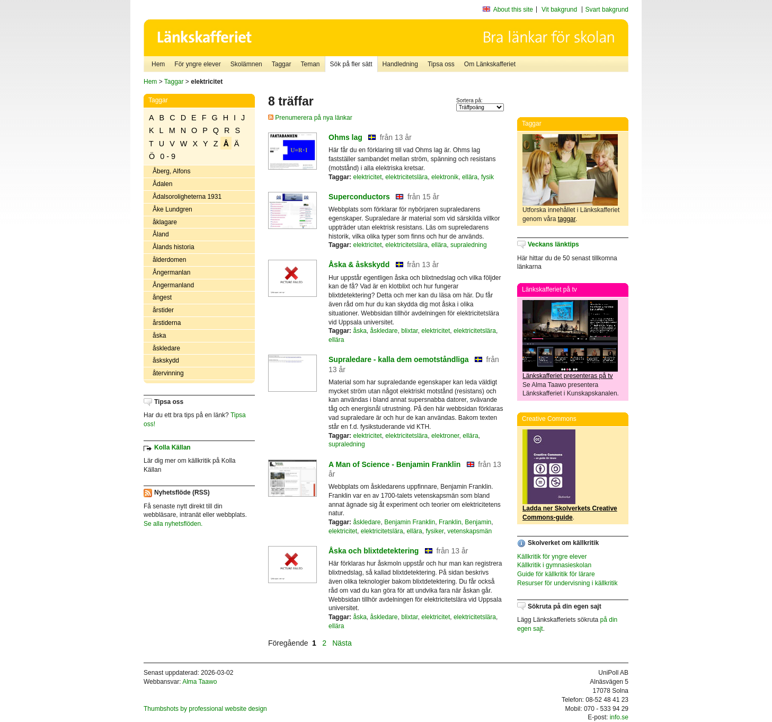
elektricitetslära (406, 177)
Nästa (342, 643)
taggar (566, 219)
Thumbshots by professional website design (205, 708)
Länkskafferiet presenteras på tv (567, 376)
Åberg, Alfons (171, 171)
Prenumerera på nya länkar (310, 117)
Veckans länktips (553, 244)
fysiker (434, 531)
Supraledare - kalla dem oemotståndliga (399, 359)
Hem (158, 64)
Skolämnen (246, 64)
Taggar (281, 64)
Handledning (400, 64)
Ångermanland (173, 285)
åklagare (165, 222)
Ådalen (162, 184)
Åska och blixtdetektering (374, 551)
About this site (513, 9)
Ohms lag (345, 137)
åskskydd (166, 360)
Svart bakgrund (606, 9)
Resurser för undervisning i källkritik (567, 583)
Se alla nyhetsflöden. (173, 523)
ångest (162, 297)
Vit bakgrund (559, 9)
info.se (619, 717)
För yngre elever (197, 64)
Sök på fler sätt (351, 64)
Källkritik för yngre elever (552, 556)
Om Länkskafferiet (490, 64)
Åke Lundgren (172, 209)
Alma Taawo (199, 681)
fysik (487, 177)
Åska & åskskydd (359, 264)
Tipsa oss (441, 64)
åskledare (166, 348)
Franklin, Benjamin (465, 522)
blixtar (409, 330)
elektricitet (367, 177)
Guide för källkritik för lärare (556, 574)
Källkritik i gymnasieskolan (554, 565)
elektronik (444, 177)
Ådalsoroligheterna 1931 (187, 196)
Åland (161, 234)
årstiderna (167, 323)
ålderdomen (169, 259)
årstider (163, 310)
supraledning (468, 245)
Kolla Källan (172, 447)
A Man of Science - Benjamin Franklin (394, 464)
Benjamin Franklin (409, 522)
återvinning (168, 373)
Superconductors (359, 196)
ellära (469, 177)
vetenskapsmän (469, 531)
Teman (310, 64)
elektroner (445, 435)
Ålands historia (173, 247)
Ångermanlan (171, 272)
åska (159, 335)
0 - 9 (167, 156)
